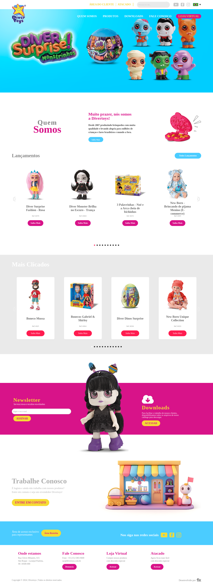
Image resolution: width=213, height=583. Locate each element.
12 (121, 346)
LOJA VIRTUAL (188, 16)
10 (118, 245)
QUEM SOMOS (87, 16)
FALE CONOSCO (160, 16)
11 (118, 346)
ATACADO (124, 4)
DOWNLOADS (133, 16)
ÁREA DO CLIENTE (101, 4)
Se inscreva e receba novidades (29, 404)
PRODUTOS (110, 16)
